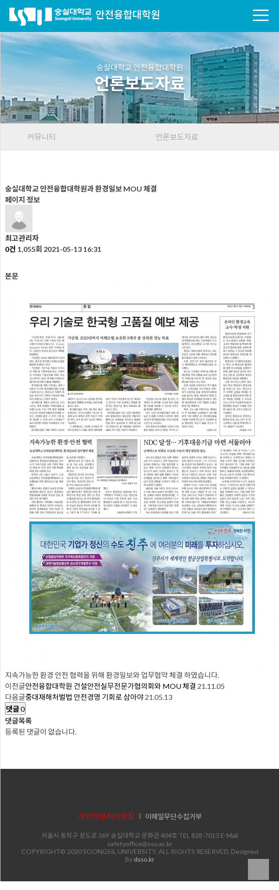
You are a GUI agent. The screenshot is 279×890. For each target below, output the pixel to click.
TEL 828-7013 (199, 835)
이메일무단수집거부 (173, 816)
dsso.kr (144, 859)
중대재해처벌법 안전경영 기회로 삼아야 (84, 697)
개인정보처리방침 (106, 816)
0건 (10, 249)
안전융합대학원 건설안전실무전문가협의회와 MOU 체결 (110, 686)
